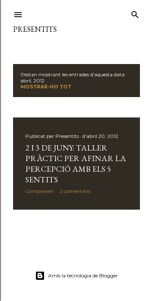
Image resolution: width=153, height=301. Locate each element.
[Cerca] (135, 13)
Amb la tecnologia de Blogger (76, 276)
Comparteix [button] (39, 191)
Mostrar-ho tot (45, 87)
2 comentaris (75, 191)
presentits (35, 29)
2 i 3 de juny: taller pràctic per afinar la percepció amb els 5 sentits (75, 163)
